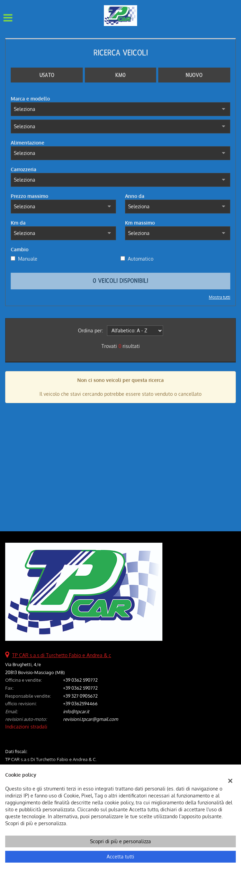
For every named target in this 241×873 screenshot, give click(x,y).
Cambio (19, 249)
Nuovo (194, 75)
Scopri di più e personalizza (120, 841)
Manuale (28, 259)
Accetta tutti (120, 856)
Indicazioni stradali (26, 727)
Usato (46, 75)
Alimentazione (27, 143)
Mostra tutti (219, 297)
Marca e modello (30, 99)
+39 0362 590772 (80, 680)
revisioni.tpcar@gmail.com (90, 719)
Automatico (140, 259)
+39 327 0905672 (80, 696)
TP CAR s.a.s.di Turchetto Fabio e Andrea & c (61, 655)
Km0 (120, 75)
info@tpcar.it (76, 711)
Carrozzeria (23, 169)
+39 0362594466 (80, 703)
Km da (18, 223)
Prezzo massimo (29, 196)
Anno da (134, 196)
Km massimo (140, 223)
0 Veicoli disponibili (120, 281)
